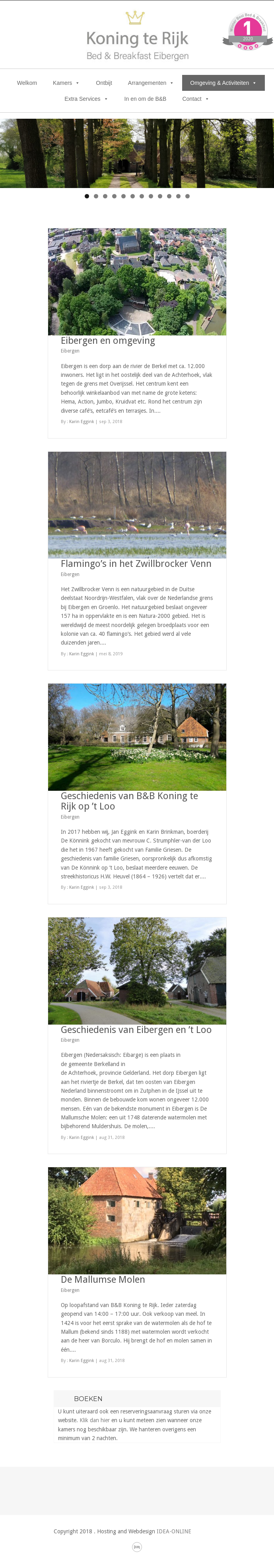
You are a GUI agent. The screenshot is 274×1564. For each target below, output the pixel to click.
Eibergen (70, 351)
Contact (195, 99)
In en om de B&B (145, 99)
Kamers (66, 83)
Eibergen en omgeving (108, 340)
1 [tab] (87, 196)
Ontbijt (104, 83)
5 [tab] (123, 196)
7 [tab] (142, 196)
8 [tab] (151, 196)
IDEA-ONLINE (174, 1531)
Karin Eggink (81, 421)
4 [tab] (114, 196)
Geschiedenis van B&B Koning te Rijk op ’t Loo (129, 801)
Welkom (27, 83)
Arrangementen (151, 83)
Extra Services (86, 99)
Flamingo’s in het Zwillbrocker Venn (136, 563)
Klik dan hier (95, 1420)
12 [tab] (187, 196)
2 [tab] (96, 196)
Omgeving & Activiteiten (223, 83)
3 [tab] (105, 196)
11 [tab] (178, 196)
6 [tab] (132, 196)
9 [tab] (160, 196)
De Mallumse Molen (103, 1279)
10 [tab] (169, 196)
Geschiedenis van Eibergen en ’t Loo (136, 1029)
